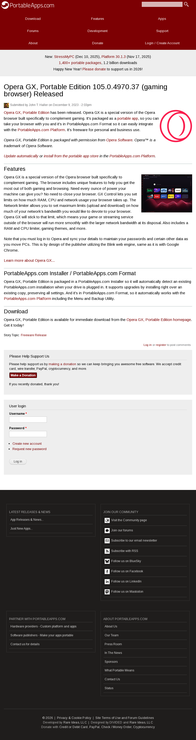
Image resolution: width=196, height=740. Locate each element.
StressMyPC (64, 57)
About (33, 43)
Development (97, 31)
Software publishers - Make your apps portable (41, 635)
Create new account (26, 443)
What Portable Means (119, 670)
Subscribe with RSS (121, 551)
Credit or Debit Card (73, 727)
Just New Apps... (21, 528)
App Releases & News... (27, 519)
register (161, 344)
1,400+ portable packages (80, 63)
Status (109, 688)
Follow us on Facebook (124, 571)
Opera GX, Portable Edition (26, 112)
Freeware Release (34, 335)
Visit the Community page (126, 520)
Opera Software (119, 140)
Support (162, 31)
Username (18, 413)
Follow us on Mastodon (124, 591)
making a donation (62, 364)
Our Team (112, 635)
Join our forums (119, 530)
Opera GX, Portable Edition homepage (159, 319)
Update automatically (21, 156)
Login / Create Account (162, 43)
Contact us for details (24, 644)
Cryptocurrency (144, 727)
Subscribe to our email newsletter (131, 540)
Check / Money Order (116, 727)
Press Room (113, 644)
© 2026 (47, 718)
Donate (97, 43)
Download (33, 19)
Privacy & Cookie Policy (74, 718)
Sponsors (111, 662)
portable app (127, 118)
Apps (162, 19)
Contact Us (112, 679)
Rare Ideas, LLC (75, 722)
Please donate (94, 69)
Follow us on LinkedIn (123, 581)
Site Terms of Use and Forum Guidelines (124, 718)
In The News (113, 653)
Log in (148, 344)
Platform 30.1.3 (114, 57)
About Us (111, 626)
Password (17, 428)
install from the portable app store (71, 156)
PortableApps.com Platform (41, 130)
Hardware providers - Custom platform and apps (43, 626)
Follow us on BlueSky (123, 561)
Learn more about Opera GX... (29, 260)
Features (97, 19)
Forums (33, 31)
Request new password (29, 449)
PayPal (94, 727)
